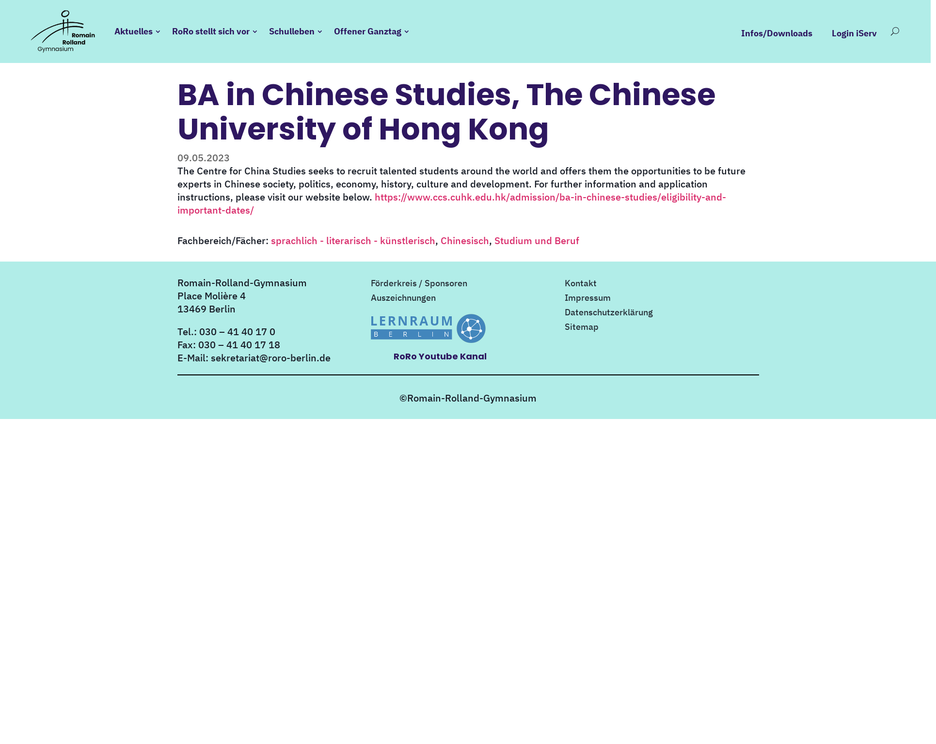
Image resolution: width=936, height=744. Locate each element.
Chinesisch (465, 240)
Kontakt (581, 284)
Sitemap (582, 328)
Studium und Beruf (536, 240)
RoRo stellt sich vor (211, 31)
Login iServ (854, 33)
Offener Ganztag (367, 31)
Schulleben (292, 31)
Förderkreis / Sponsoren (419, 284)
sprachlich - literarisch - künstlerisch (353, 240)
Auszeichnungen (403, 298)
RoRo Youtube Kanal (440, 356)
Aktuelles (133, 31)
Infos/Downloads (776, 33)
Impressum (588, 298)
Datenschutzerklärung (609, 313)
